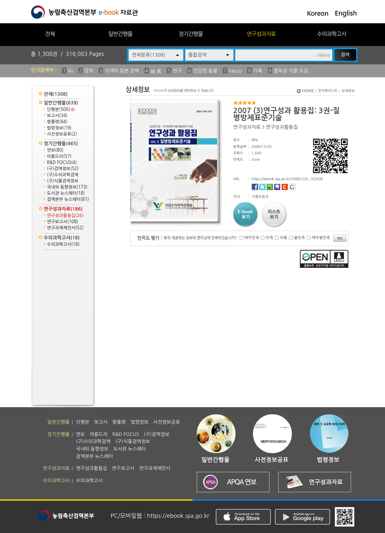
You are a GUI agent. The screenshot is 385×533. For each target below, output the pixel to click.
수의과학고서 (331, 34)
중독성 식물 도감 (291, 70)
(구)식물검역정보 (62, 181)
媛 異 (155, 71)
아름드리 (59, 156)
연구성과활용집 (65, 215)
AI (70, 70)
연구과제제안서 (65, 228)
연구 (177, 70)
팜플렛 (57, 122)
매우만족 (252, 238)
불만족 (299, 238)
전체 (50, 34)
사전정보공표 (62, 134)
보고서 (57, 116)
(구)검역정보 (63, 169)
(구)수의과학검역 (62, 175)
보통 (283, 238)
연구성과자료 (261, 34)
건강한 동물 (205, 70)
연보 (55, 150)
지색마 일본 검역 (121, 70)
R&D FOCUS (62, 162)
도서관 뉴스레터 (66, 193)
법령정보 (59, 128)
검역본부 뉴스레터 (68, 199)
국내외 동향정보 (67, 187)
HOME (308, 91)
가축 (257, 70)
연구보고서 (62, 222)
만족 (269, 238)
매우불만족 (321, 238)
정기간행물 (191, 34)
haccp (235, 70)
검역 (88, 70)
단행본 (60, 109)
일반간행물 (120, 34)
